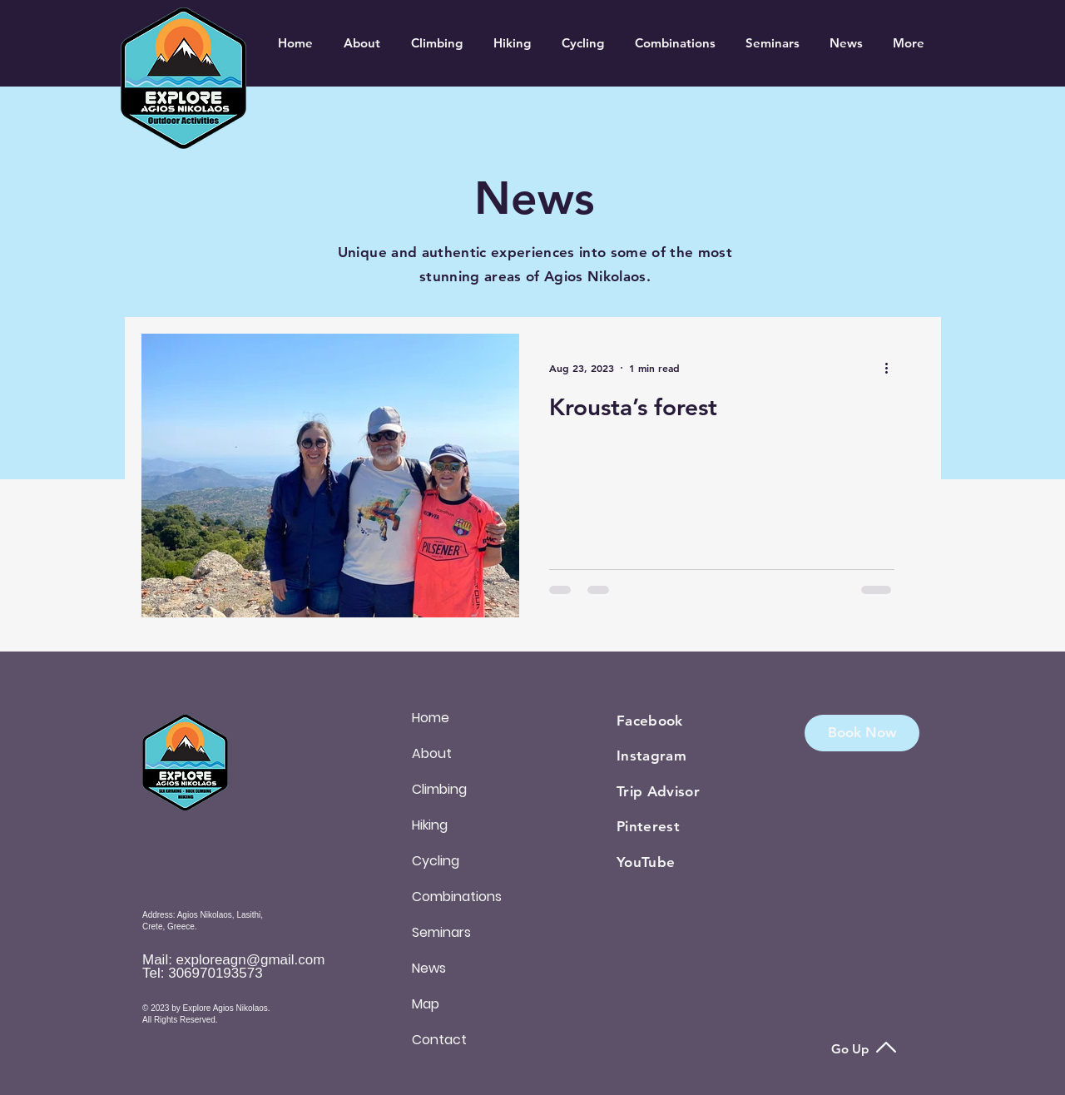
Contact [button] (439, 1039)
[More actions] (892, 368)
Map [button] (425, 1003)
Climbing (439, 789)
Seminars (441, 932)
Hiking (430, 825)
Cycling (435, 860)
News (429, 968)
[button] (862, 733)
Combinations (457, 896)
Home (430, 717)
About (432, 753)
